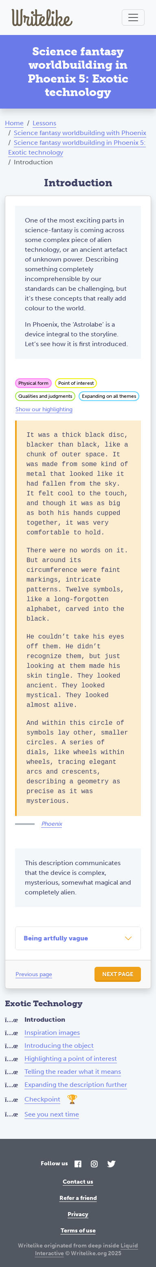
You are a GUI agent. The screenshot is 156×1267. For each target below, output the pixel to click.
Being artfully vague (56, 938)
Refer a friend (78, 1198)
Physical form (33, 383)
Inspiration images (52, 1032)
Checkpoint (42, 1099)
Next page (117, 974)
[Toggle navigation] (133, 17)
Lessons (44, 123)
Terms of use (78, 1230)
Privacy (78, 1214)
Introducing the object (59, 1045)
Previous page (33, 974)
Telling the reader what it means (72, 1071)
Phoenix (51, 823)
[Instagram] (94, 1165)
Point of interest (76, 383)
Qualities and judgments (45, 396)
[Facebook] (78, 1165)
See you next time (51, 1114)
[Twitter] (111, 1165)
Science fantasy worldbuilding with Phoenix (80, 133)
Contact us (78, 1181)
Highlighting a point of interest (70, 1058)
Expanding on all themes (109, 396)
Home (14, 123)
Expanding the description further (75, 1084)
